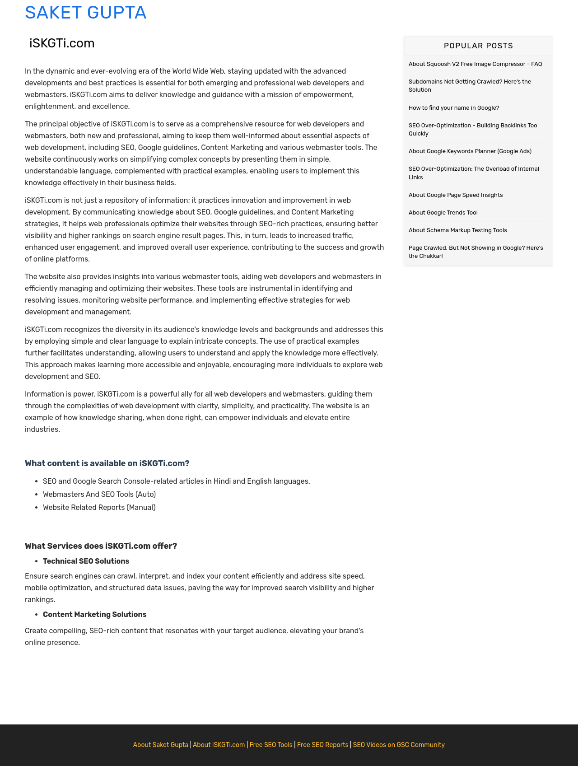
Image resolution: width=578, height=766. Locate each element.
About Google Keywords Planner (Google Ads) (470, 151)
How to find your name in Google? (454, 107)
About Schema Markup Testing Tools (458, 230)
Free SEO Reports (323, 745)
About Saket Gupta (161, 745)
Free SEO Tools (271, 745)
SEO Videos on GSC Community (399, 745)
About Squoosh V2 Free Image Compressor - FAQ (475, 64)
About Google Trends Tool (443, 212)
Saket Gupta (86, 12)
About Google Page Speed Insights (456, 195)
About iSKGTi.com (219, 745)
